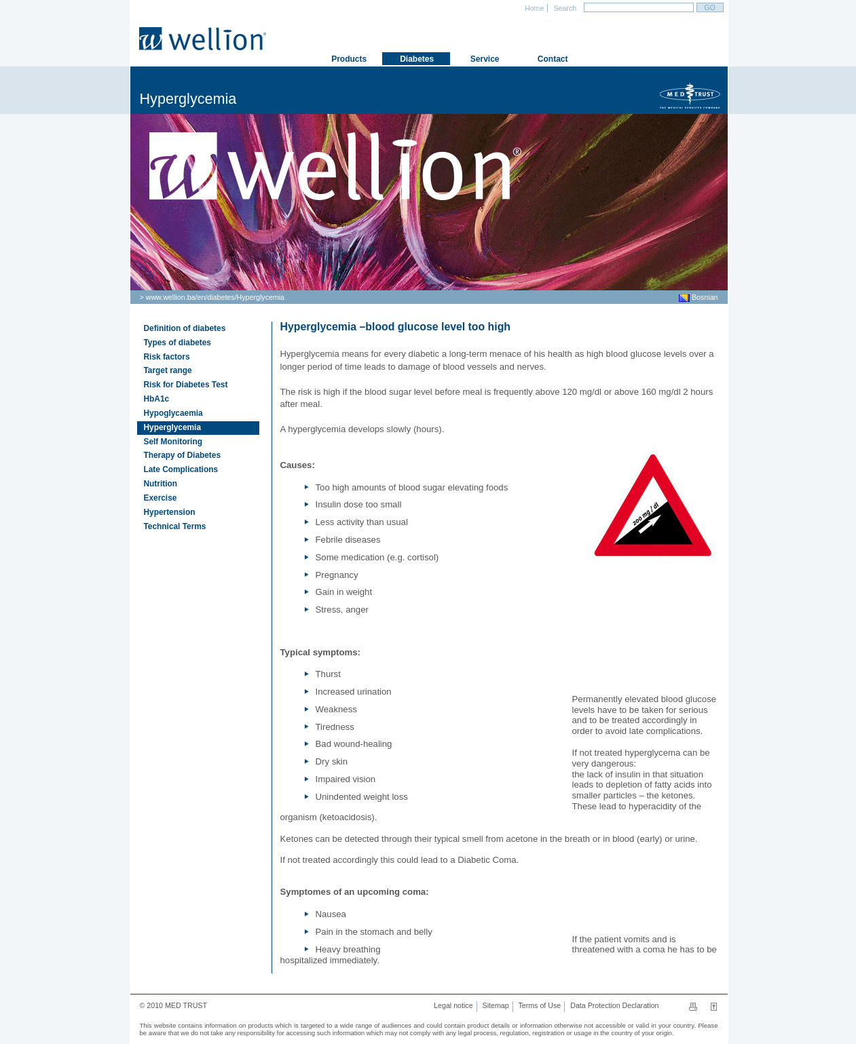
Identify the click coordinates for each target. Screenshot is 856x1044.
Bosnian (698, 297)
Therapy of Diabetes (182, 455)
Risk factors (167, 357)
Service (483, 59)
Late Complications (181, 469)
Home (533, 8)
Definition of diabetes (185, 328)
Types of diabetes (177, 342)
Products (348, 59)
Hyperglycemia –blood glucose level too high (395, 326)
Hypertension (170, 512)
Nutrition (160, 483)
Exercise (160, 498)
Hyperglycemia (260, 297)
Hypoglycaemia (173, 413)
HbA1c (157, 399)
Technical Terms (175, 526)
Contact (552, 59)
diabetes (220, 297)
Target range (168, 370)
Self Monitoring (173, 441)
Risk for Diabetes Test (186, 384)
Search (563, 8)
